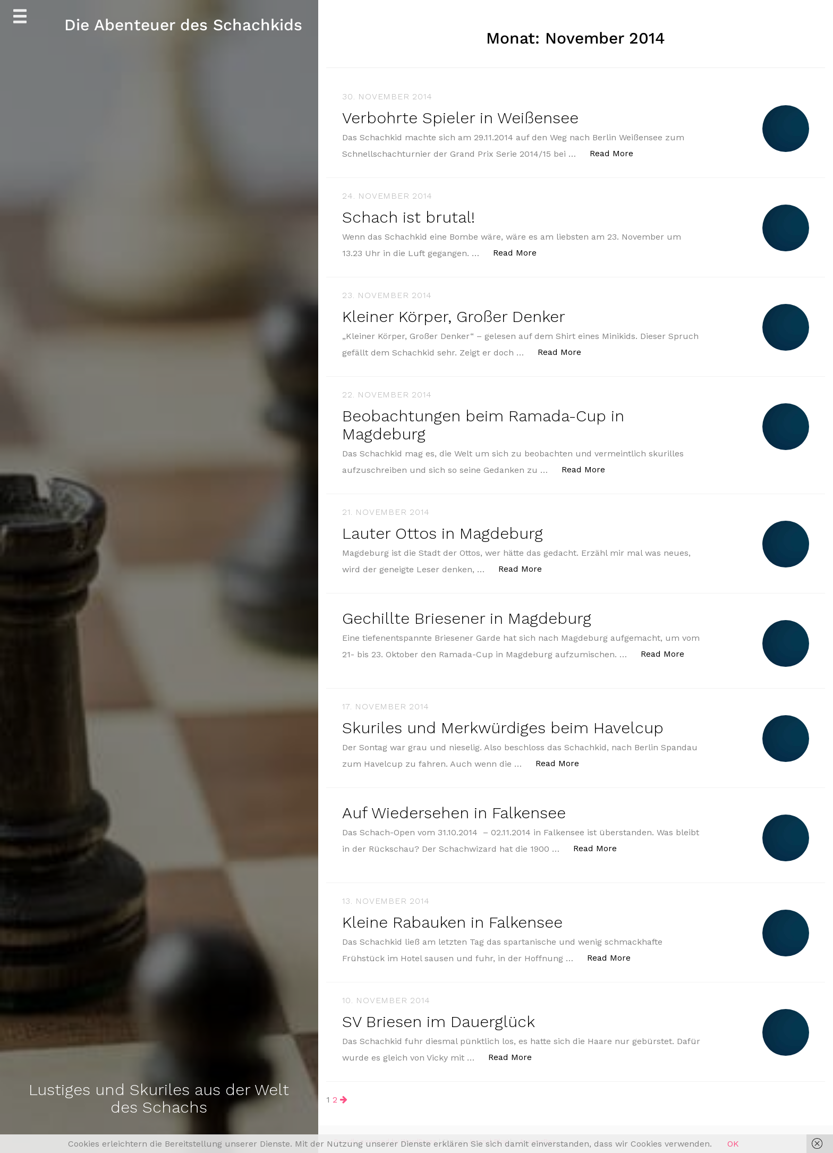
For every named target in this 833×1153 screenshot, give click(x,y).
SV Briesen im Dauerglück (439, 1017)
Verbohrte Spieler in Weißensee (461, 117)
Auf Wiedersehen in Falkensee (455, 809)
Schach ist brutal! (409, 216)
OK (733, 1144)
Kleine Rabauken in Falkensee (453, 918)
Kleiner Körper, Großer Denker (454, 315)
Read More (617, 152)
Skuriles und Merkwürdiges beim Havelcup (503, 724)
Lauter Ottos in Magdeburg (442, 530)
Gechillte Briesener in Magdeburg (467, 615)
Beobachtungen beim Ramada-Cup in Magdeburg (484, 423)
